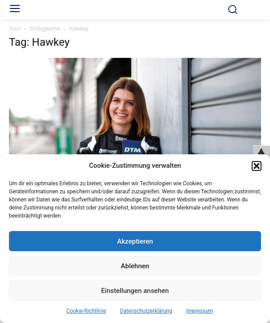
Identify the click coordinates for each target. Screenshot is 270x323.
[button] (256, 166)
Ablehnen (135, 266)
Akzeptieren (135, 241)
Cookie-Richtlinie (86, 311)
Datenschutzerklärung (146, 311)
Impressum (199, 311)
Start (15, 28)
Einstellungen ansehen (135, 291)
